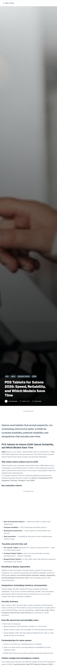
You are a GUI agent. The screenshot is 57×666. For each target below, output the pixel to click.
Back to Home (8, 3)
